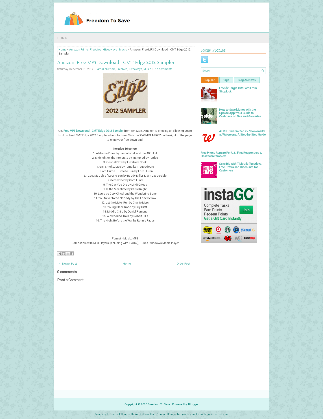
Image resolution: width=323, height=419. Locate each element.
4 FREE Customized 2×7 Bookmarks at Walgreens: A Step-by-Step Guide (242, 132)
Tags (226, 80)
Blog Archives (247, 80)
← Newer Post (68, 263)
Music (123, 49)
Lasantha (148, 414)
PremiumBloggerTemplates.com (176, 414)
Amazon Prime (78, 49)
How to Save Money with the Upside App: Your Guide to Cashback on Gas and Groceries (240, 113)
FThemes (112, 414)
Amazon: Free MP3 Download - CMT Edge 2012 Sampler (116, 62)
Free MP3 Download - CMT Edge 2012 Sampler (93, 130)
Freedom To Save (159, 404)
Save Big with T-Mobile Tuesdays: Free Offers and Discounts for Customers (240, 167)
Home (62, 38)
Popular (210, 80)
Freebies (95, 49)
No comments (163, 69)
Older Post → (185, 263)
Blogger (193, 404)
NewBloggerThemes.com (213, 414)
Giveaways (110, 49)
